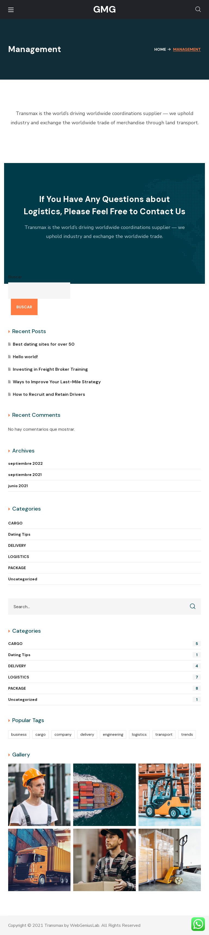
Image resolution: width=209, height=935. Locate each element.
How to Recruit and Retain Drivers (49, 394)
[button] (198, 9)
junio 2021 (18, 485)
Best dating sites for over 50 (44, 344)
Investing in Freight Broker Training (50, 369)
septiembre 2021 (25, 474)
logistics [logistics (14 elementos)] (139, 734)
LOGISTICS (18, 556)
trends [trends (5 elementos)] (187, 734)
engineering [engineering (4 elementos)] (113, 734)
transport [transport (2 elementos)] (164, 734)
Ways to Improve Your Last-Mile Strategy (57, 382)
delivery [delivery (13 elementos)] (87, 734)
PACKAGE (17, 567)
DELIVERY (17, 545)
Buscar (15, 277)
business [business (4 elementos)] (19, 734)
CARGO (15, 523)
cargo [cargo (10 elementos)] (40, 734)
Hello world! (25, 357)
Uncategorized (22, 579)
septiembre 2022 (25, 463)
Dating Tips (19, 534)
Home (160, 49)
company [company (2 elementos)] (63, 734)
